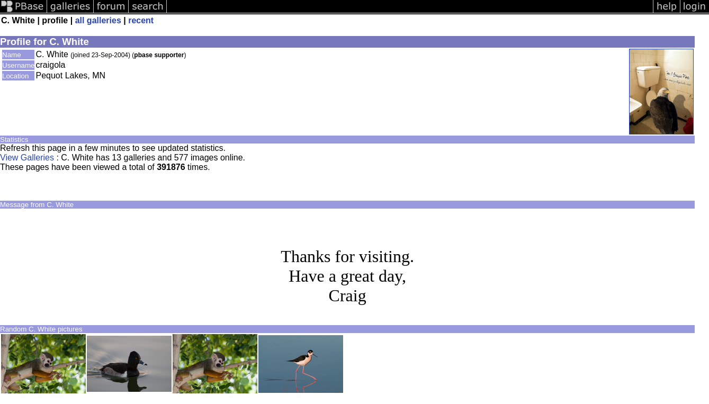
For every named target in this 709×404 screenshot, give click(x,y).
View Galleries (27, 157)
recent (141, 20)
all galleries (98, 20)
